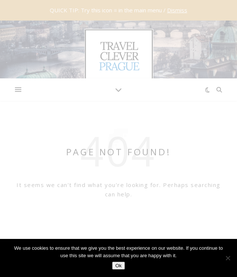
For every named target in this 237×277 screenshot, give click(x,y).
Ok (118, 265)
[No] (227, 258)
